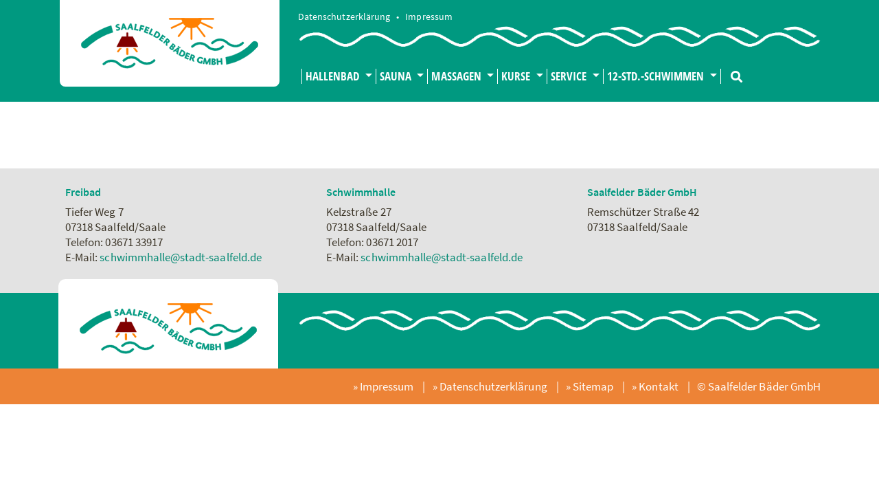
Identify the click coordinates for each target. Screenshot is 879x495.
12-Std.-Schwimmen (657, 76)
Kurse (517, 76)
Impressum (428, 17)
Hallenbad (334, 76)
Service (570, 76)
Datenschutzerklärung (345, 17)
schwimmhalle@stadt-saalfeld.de (181, 257)
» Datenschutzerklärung (491, 386)
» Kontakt (656, 386)
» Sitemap (591, 386)
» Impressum (384, 386)
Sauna (397, 76)
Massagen (457, 76)
